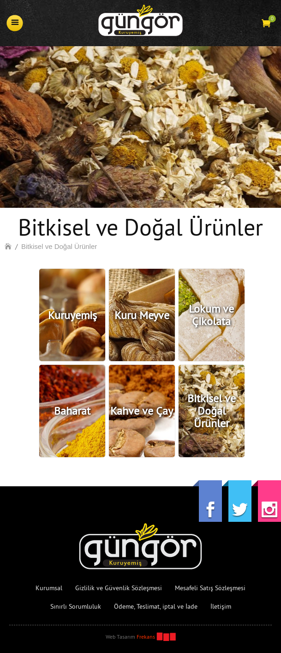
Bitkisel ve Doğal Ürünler (59, 246)
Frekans (146, 636)
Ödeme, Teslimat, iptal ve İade (155, 606)
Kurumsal (49, 588)
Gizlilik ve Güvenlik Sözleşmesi (118, 588)
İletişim (220, 606)
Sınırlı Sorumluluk (75, 606)
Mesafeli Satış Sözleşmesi (210, 588)
